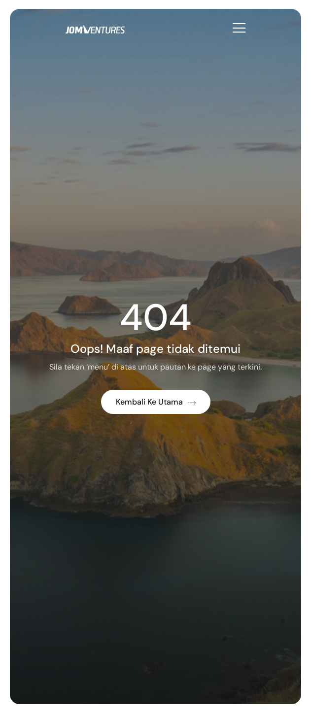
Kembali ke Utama (156, 402)
